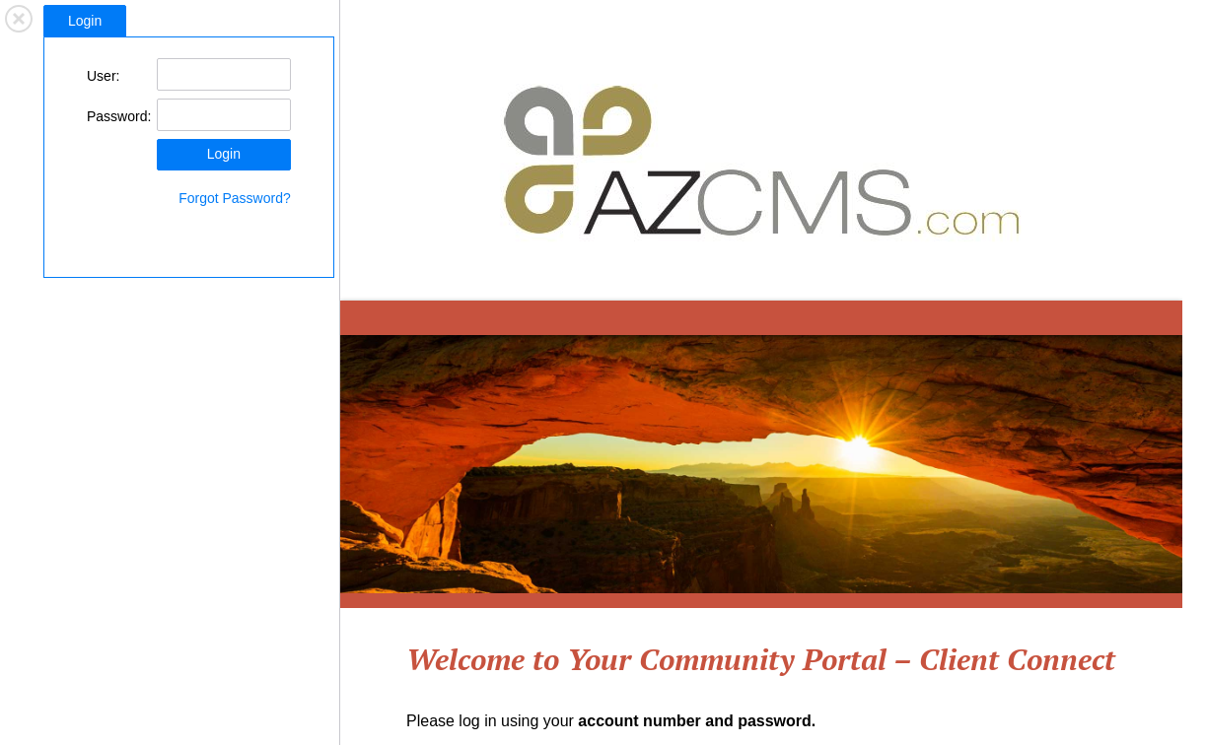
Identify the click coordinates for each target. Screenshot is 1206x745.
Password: (119, 116)
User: (103, 76)
